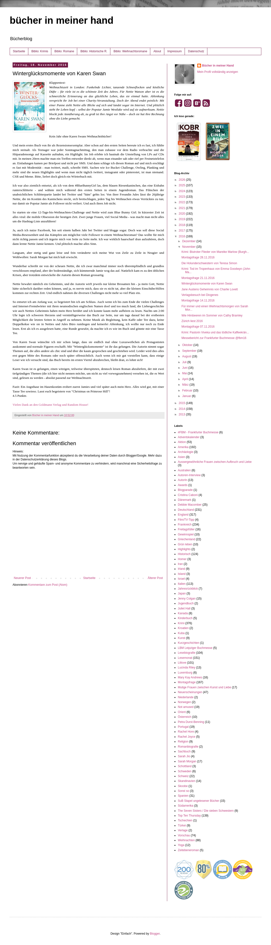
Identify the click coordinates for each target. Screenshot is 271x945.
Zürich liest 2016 (192, 321)
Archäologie (185, 452)
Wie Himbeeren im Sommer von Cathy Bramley (211, 315)
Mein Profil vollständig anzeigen (217, 72)
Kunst (181, 638)
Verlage (183, 830)
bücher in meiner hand (61, 20)
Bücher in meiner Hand (218, 65)
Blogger (155, 933)
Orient (182, 712)
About (157, 51)
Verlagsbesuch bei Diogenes (199, 295)
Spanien (183, 795)
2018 (182, 225)
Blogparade (185, 490)
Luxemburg (185, 672)
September (189, 350)
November (189, 246)
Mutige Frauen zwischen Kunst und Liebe (204, 687)
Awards (183, 485)
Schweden (184, 771)
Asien (181, 457)
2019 (182, 219)
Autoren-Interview (189, 475)
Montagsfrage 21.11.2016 (198, 278)
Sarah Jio (184, 756)
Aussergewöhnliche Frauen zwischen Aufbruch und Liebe (215, 462)
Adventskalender (188, 437)
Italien (182, 583)
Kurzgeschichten (188, 643)
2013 (182, 414)
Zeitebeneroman (188, 850)
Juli (184, 362)
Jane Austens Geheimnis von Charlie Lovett (209, 289)
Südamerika (185, 805)
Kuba (181, 633)
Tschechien (185, 820)
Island (182, 574)
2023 (182, 196)
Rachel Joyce (186, 736)
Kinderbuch (185, 618)
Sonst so (183, 791)
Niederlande (186, 697)
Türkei (182, 825)
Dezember (189, 241)
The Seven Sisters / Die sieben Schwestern (206, 810)
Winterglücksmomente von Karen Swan (206, 283)
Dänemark (184, 500)
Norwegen (184, 702)
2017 (182, 230)
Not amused (186, 707)
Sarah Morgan (187, 761)
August (187, 356)
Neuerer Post (22, 578)
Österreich (184, 717)
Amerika (183, 447)
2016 (182, 236)
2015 (182, 403)
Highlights (184, 549)
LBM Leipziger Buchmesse (195, 648)
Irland (181, 568)
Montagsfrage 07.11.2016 (198, 326)
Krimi (181, 623)
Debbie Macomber (190, 504)
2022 (182, 202)
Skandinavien (186, 781)
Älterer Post (155, 578)
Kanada (183, 613)
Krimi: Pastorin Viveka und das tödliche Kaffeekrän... (215, 332)
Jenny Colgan (187, 598)
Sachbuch (184, 751)
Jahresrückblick (188, 588)
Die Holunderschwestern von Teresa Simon (209, 263)
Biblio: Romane (64, 51)
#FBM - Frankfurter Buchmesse (198, 432)
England (183, 514)
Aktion (182, 442)
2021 (182, 208)
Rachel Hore (186, 731)
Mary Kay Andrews (190, 677)
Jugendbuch (186, 603)
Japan (182, 593)
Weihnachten (186, 840)
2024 (182, 191)
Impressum (174, 51)
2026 (182, 179)
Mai (185, 373)
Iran (180, 564)
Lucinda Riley (186, 667)
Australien (184, 470)
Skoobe (183, 786)
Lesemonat (185, 658)
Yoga (181, 845)
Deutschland (186, 509)
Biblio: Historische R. (93, 51)
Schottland (185, 766)
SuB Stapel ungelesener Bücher (198, 800)
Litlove (182, 662)
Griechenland (186, 539)
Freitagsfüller (186, 529)
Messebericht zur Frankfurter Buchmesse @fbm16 (213, 338)
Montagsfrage (187, 682)
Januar (187, 396)
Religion (183, 741)
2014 (182, 409)
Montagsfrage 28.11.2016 (198, 257)
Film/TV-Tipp (186, 519)
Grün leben (185, 544)
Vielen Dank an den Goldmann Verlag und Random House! (50, 404)
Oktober (187, 345)
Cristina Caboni (188, 495)
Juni (185, 367)
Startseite (19, 51)
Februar (187, 390)
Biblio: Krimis (39, 51)
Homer (182, 559)
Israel (181, 578)
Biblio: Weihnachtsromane (130, 51)
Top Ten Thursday (189, 815)
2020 (182, 213)
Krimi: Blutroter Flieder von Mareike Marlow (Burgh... (215, 252)
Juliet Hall (184, 608)
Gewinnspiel (186, 534)
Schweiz (183, 776)
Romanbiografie (188, 746)
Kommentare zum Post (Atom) (47, 584)
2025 (182, 185)
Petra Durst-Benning (191, 722)
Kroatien (183, 628)
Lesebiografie (186, 652)
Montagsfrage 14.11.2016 (198, 300)
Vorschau (184, 835)
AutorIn (182, 480)
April (185, 379)
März (185, 384)
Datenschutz (196, 51)
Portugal (183, 726)
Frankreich (185, 524)
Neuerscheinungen (190, 692)
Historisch (184, 554)
